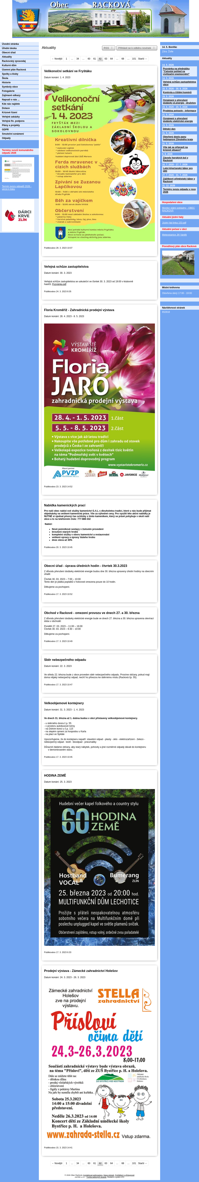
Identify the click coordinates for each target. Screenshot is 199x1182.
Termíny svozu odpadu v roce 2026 (179, 190)
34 (77, 58)
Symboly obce (10, 86)
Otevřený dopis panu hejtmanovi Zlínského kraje (178, 138)
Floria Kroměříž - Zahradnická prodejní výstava (79, 310)
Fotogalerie (8, 91)
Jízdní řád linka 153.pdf (174, 222)
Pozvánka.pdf (59, 284)
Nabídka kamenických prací (64, 505)
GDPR (5, 129)
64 (111, 58)
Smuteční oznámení (13, 133)
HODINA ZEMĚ (55, 775)
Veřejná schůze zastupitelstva (66, 266)
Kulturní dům (9, 65)
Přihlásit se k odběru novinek (136, 47)
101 (134, 58)
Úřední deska (9, 48)
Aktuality (7, 56)
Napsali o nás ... (11, 99)
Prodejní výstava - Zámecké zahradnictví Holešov (81, 970)
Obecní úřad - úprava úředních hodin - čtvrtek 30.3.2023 (85, 565)
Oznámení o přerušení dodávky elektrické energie (178, 120)
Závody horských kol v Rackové (175, 159)
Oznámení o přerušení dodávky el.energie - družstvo (179, 101)
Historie (6, 82)
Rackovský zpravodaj (14, 61)
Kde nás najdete (11, 104)
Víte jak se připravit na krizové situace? (175, 148)
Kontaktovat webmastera (92, 1175)
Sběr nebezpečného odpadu (65, 659)
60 (89, 58)
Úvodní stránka (10, 44)
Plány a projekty (11, 125)
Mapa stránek (108, 1175)
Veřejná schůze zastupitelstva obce (179, 83)
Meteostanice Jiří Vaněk (174, 234)
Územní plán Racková (14, 69)
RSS (108, 47)
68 (122, 58)
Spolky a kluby (10, 74)
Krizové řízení (9, 112)
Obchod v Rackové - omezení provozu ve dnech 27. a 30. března (92, 613)
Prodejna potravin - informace (179, 110)
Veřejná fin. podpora (13, 121)
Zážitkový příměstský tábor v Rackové (179, 180)
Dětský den (169, 129)
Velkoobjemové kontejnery (64, 703)
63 (106, 58)
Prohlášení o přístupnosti (124, 1175)
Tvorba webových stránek (96, 1177)
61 (94, 58)
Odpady (6, 138)
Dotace (6, 108)
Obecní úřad (9, 52)
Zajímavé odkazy (11, 95)
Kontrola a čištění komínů (177, 92)
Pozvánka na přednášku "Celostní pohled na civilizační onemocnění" (176, 71)
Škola (5, 78)
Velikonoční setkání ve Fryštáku (68, 71)
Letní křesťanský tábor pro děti (178, 169)
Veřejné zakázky (11, 116)
